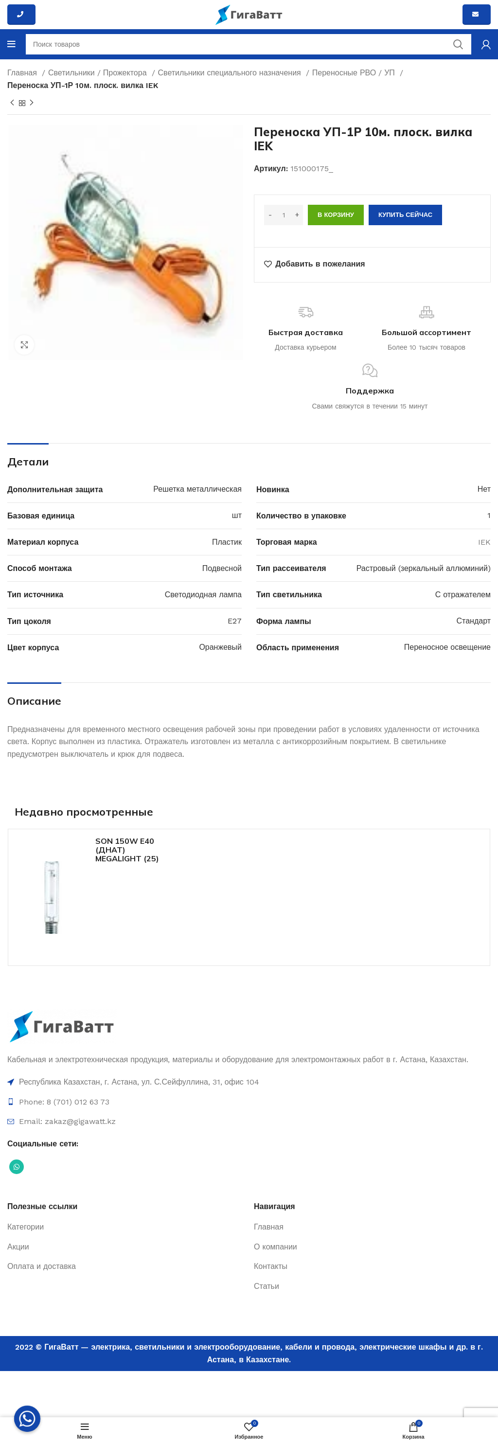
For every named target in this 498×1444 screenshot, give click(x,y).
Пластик (227, 542)
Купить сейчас (405, 214)
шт (237, 515)
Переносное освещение (447, 647)
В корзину (336, 214)
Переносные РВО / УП (354, 72)
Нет (484, 489)
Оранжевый (220, 647)
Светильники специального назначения (230, 72)
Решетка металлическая (197, 489)
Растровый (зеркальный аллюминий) (423, 568)
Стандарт (473, 620)
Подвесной (222, 568)
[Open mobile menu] (11, 44)
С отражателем (463, 594)
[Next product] (31, 103)
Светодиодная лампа (203, 594)
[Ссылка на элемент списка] (249, 1082)
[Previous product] (12, 103)
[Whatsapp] (27, 1419)
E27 (235, 620)
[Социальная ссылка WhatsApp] (16, 1166)
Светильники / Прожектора (98, 72)
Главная (23, 72)
